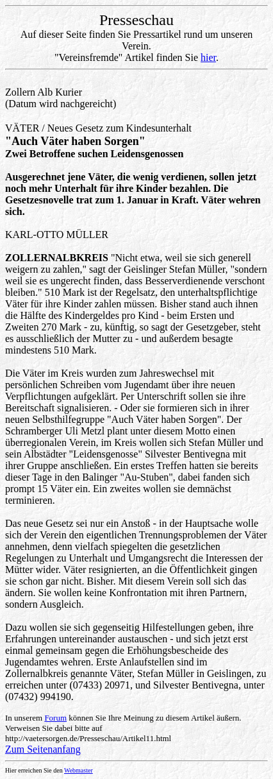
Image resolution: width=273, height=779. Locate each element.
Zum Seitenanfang (43, 749)
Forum (55, 718)
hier (208, 57)
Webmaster (78, 770)
